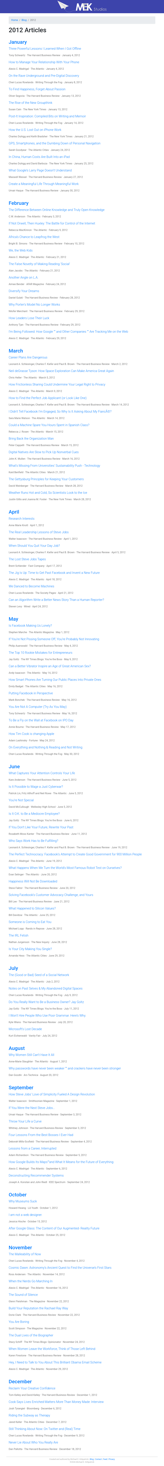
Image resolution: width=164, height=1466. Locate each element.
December (20, 1382)
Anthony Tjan (16, 324)
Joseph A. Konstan (19, 1182)
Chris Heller (15, 377)
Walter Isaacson (18, 538)
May (13, 619)
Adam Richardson (19, 1155)
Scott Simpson (17, 1328)
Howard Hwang (17, 1207)
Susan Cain (15, 109)
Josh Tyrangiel (17, 1408)
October (18, 1195)
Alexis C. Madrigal (19, 68)
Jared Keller (15, 1422)
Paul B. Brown (67, 364)
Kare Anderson (17, 779)
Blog (24, 20)
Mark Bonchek (17, 699)
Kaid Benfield (16, 472)
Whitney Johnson (18, 1128)
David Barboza (39, 163)
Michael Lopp (16, 928)
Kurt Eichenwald (18, 1035)
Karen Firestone (17, 1355)
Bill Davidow (15, 915)
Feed (105, 1459)
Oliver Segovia (17, 95)
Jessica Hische (17, 1221)
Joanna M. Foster (37, 499)
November (20, 1248)
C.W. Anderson (17, 216)
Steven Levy (15, 606)
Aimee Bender (16, 284)
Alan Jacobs (16, 270)
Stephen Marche (18, 632)
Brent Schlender (17, 565)
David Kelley (33, 1394)
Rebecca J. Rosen (19, 431)
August (17, 1048)
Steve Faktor (16, 888)
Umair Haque (16, 190)
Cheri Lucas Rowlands (21, 82)
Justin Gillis (15, 499)
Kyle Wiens (15, 1022)
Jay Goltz (14, 659)
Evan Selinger (16, 874)
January (18, 42)
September (21, 1088)
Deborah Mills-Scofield (21, 1141)
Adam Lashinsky (18, 740)
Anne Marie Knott (18, 525)
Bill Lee (13, 901)
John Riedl (41, 1182)
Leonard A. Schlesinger (21, 364)
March (16, 351)
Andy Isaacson (17, 672)
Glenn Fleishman (18, 1301)
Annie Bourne (16, 726)
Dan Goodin (15, 1075)
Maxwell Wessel (18, 177)
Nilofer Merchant (18, 311)
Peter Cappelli (16, 445)
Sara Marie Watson (19, 418)
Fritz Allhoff (28, 793)
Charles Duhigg (17, 136)
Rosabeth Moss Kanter (21, 833)
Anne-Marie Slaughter (21, 1061)
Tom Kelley (15, 1394)
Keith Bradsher (39, 136)
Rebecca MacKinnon (20, 230)
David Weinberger (18, 485)
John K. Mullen (17, 458)
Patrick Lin (14, 793)
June (14, 766)
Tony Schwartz (17, 55)
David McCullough (19, 806)
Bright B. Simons (18, 243)
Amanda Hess (16, 955)
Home (14, 20)
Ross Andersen (17, 1274)
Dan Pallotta (15, 1449)
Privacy (112, 1459)
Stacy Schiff (15, 1341)
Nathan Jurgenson (19, 942)
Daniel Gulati (16, 297)
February (19, 203)
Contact (98, 1459)
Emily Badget (16, 686)
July (13, 968)
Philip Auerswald (18, 645)
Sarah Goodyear (17, 149)
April (14, 512)
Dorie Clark (15, 1314)
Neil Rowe (45, 793)
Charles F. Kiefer (44, 364)
